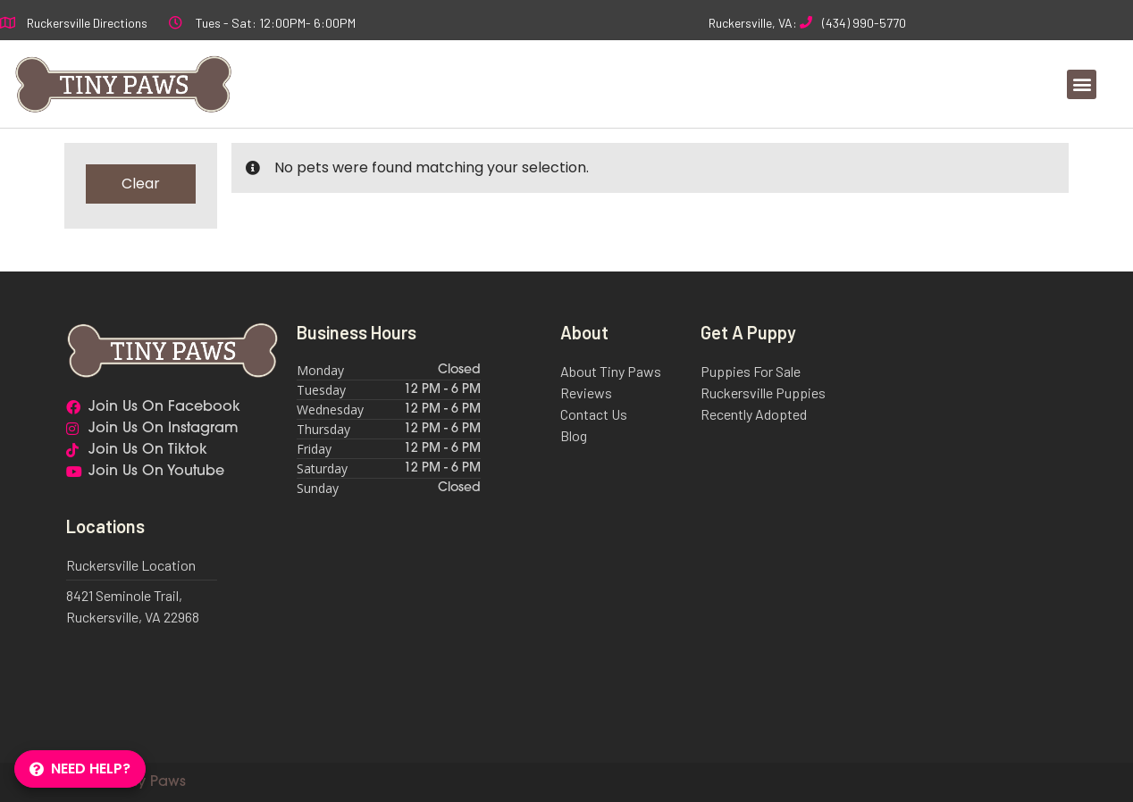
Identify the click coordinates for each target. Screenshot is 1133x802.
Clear (141, 183)
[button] (1081, 84)
